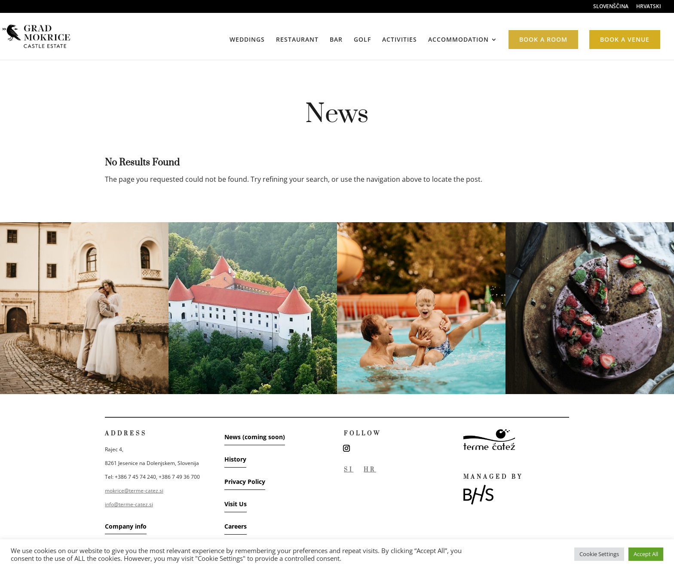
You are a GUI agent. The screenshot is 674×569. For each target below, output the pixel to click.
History (235, 459)
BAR (336, 40)
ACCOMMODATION (458, 40)
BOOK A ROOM (543, 39)
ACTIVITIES (399, 40)
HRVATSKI (648, 7)
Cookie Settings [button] (599, 554)
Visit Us (235, 504)
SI (348, 469)
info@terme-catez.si (129, 504)
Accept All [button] (646, 554)
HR (370, 469)
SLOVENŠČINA (610, 7)
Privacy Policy (244, 481)
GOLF (362, 40)
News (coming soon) (254, 437)
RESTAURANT (297, 40)
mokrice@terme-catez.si (134, 490)
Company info (126, 526)
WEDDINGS (247, 40)
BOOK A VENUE (624, 39)
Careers (235, 526)
